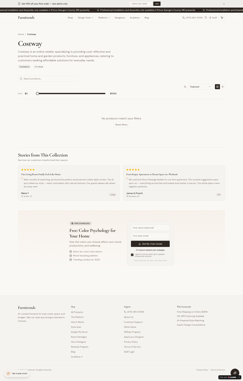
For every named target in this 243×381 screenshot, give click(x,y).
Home (21, 34)
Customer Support (133, 322)
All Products (77, 312)
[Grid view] (217, 86)
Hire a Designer (78, 341)
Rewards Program (79, 346)
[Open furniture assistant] (235, 373)
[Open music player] (17, 373)
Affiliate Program (132, 332)
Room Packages (79, 336)
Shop (70, 17)
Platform (104, 17)
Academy (135, 17)
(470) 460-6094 (134, 311)
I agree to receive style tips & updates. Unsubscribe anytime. (150, 255)
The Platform (77, 317)
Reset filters (121, 124)
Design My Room (79, 332)
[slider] (37, 93)
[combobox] (200, 86)
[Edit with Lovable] (228, 377)
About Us (128, 317)
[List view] (222, 86)
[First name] (150, 228)
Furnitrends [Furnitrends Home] (26, 17)
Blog (147, 17)
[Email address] (150, 236)
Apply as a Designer (134, 336)
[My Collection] (205, 17)
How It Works (77, 322)
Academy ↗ (76, 356)
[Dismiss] (239, 377)
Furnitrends (26, 307)
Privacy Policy (131, 341)
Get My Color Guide (150, 243)
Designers (120, 17)
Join (157, 3)
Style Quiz (76, 327)
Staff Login (129, 351)
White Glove (130, 327)
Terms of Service (132, 346)
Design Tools (85, 17)
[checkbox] (132, 255)
